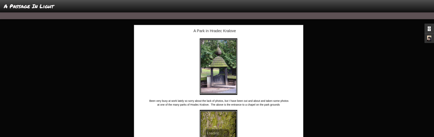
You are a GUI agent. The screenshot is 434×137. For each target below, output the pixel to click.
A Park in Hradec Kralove (215, 31)
